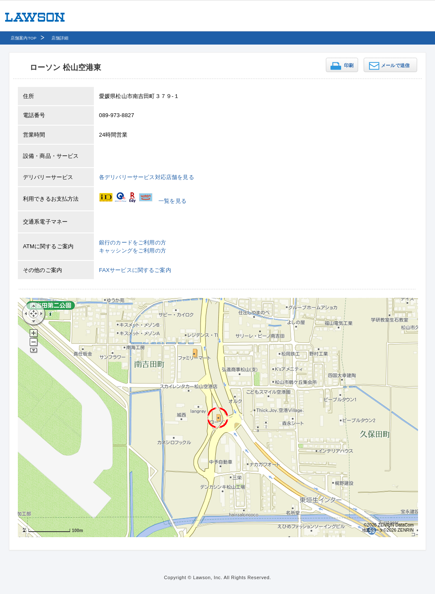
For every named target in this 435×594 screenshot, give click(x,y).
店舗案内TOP (24, 38)
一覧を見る (172, 201)
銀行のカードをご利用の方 (132, 242)
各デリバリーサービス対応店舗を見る (146, 177)
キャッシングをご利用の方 (132, 250)
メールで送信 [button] (395, 65)
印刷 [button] (348, 65)
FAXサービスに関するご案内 (135, 270)
